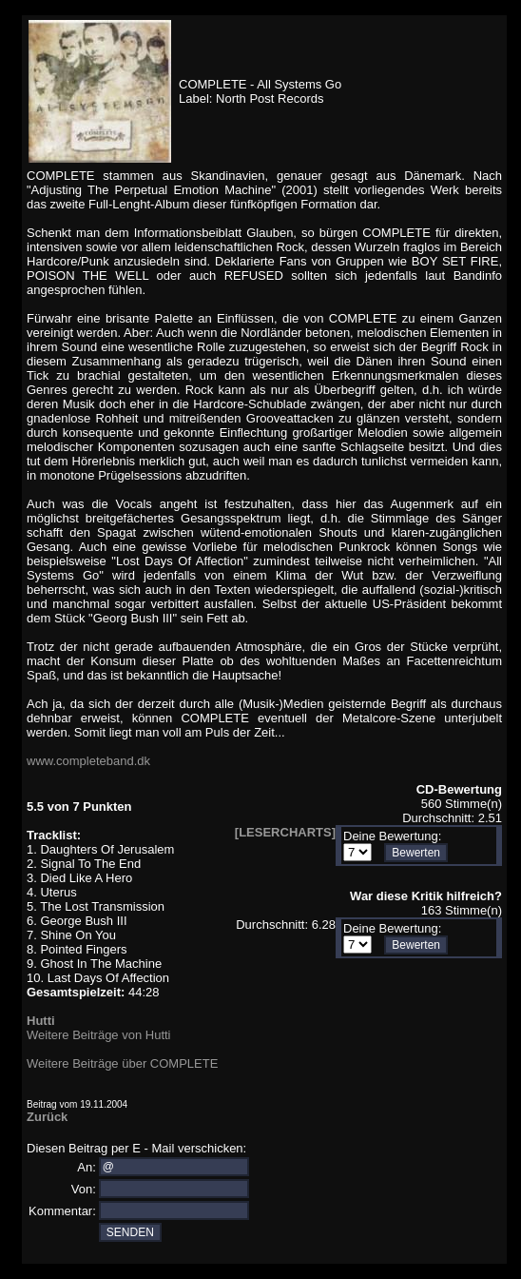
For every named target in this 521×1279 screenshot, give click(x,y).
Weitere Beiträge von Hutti (99, 1035)
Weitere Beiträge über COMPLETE (122, 1063)
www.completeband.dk (88, 761)
